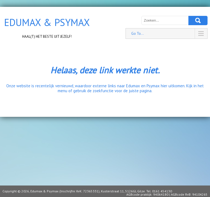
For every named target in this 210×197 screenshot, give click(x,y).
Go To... (137, 33)
